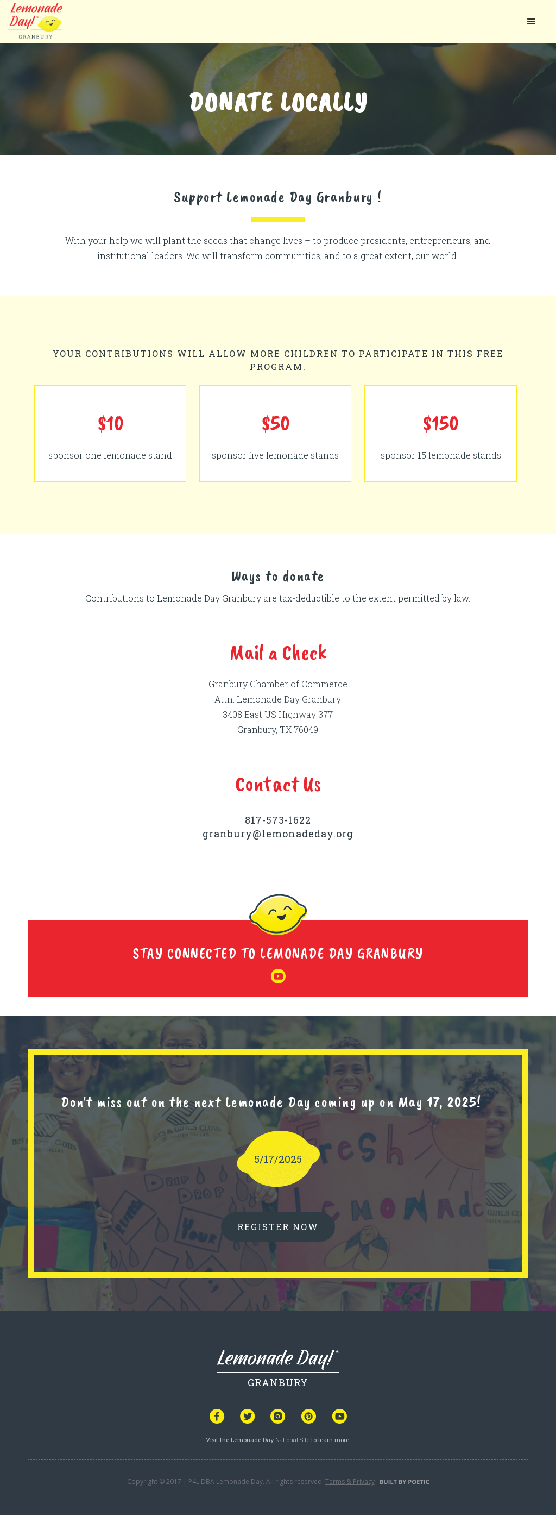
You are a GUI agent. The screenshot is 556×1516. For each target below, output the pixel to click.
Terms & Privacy (350, 1481)
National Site (292, 1440)
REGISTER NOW (278, 1226)
